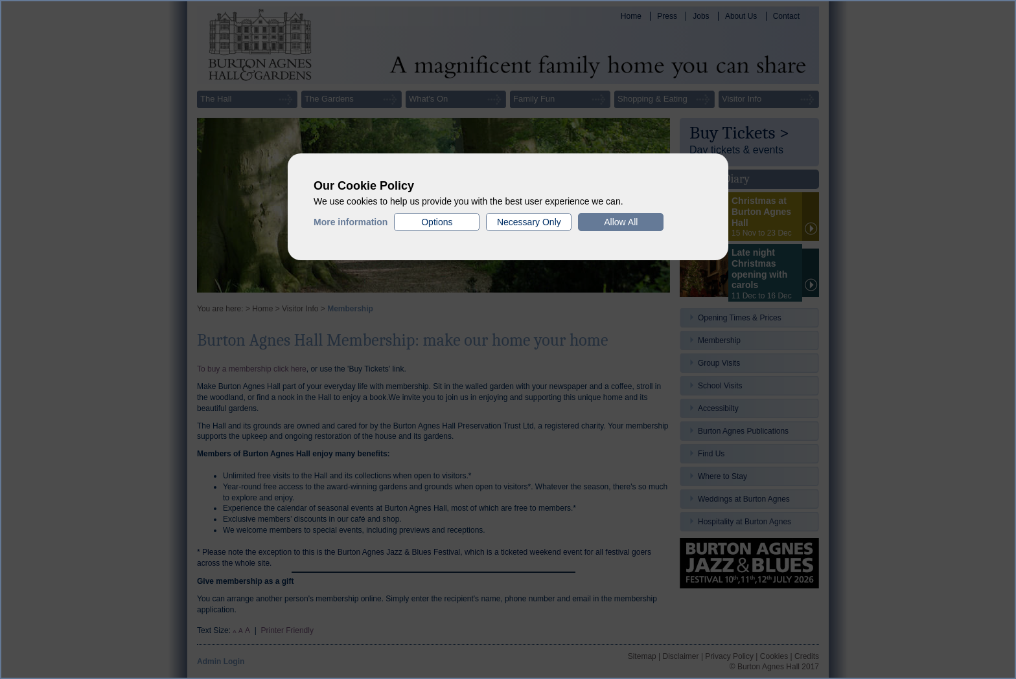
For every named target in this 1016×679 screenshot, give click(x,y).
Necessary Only (529, 222)
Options (436, 222)
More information (350, 222)
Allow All (621, 222)
